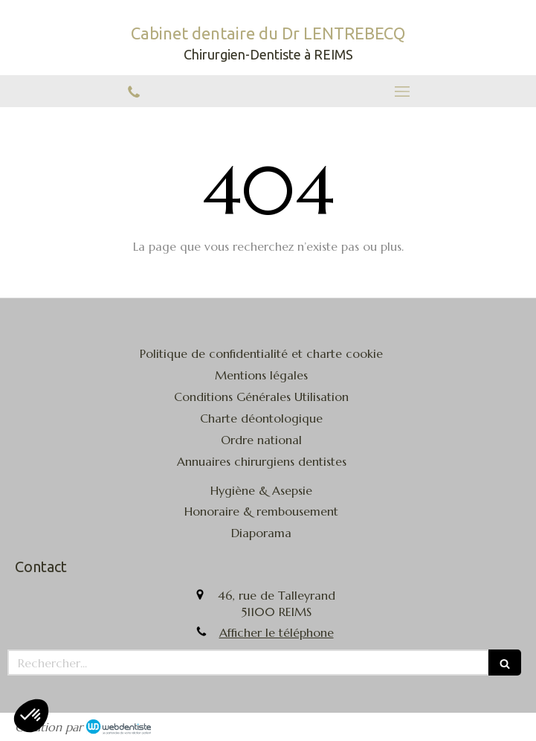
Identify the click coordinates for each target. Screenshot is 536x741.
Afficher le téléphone (276, 632)
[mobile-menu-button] (402, 91)
